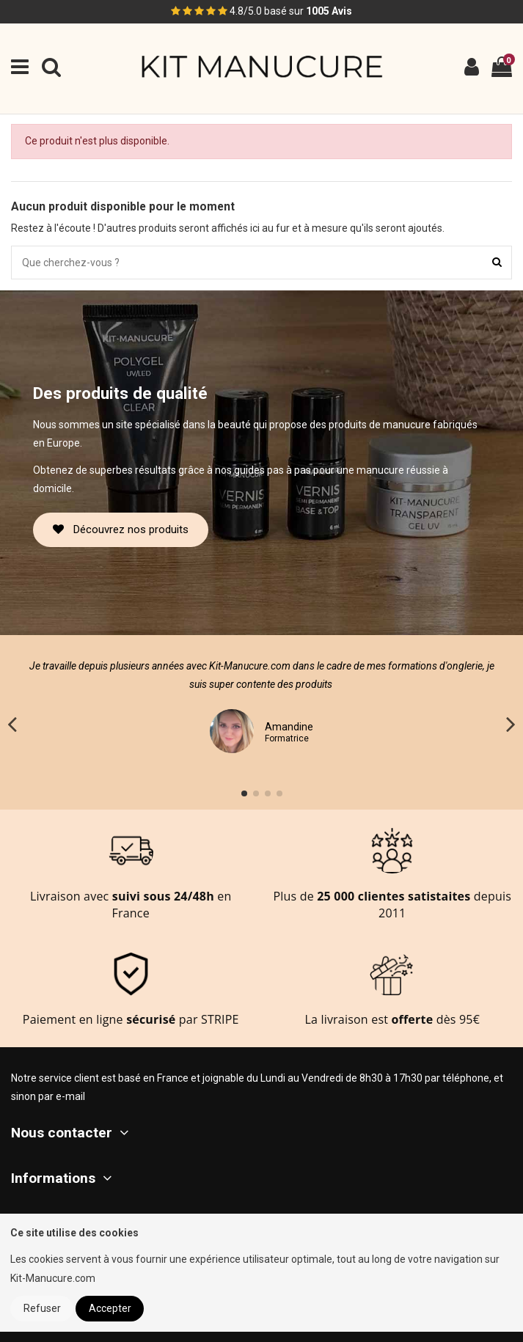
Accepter (110, 1308)
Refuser (42, 1308)
